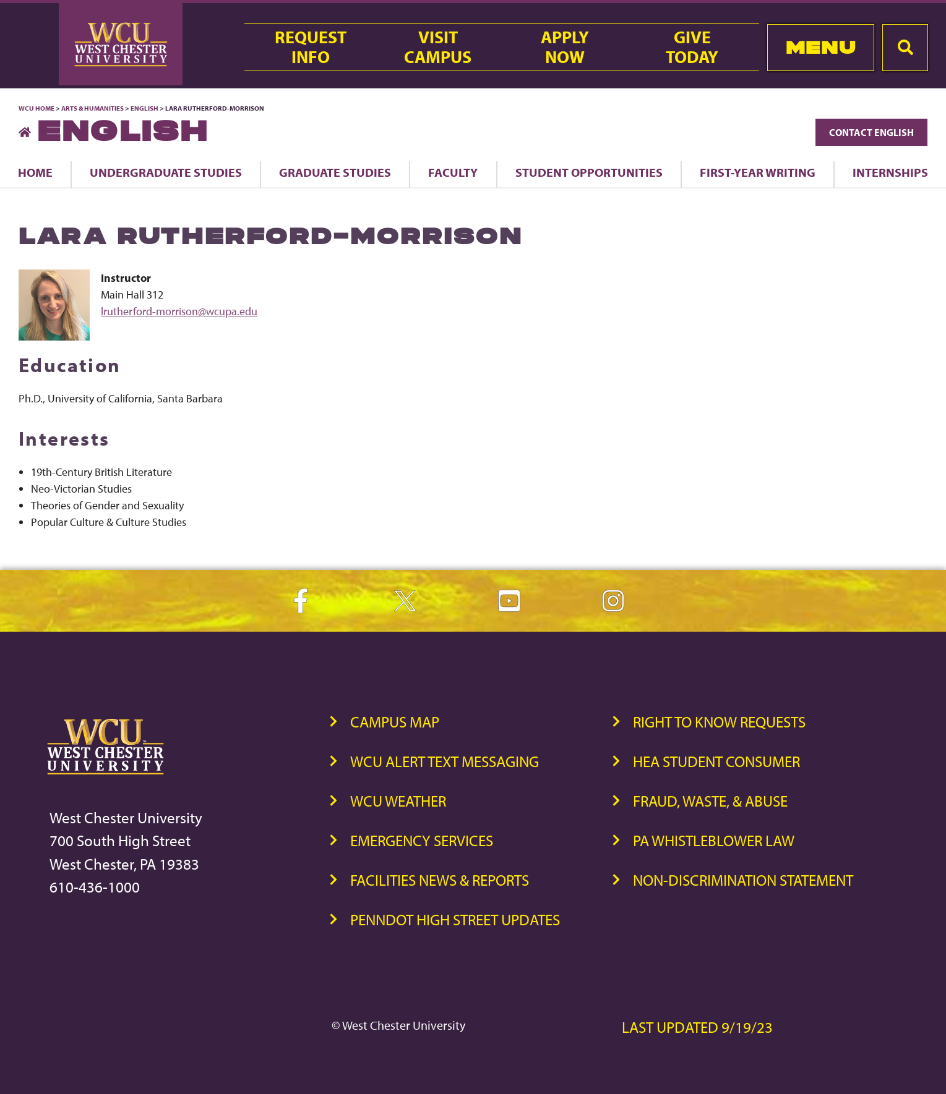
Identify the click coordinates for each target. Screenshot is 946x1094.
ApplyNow (565, 47)
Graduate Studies (335, 172)
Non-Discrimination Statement (743, 879)
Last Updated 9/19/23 (697, 1027)
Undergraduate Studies (166, 172)
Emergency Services (421, 840)
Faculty (453, 172)
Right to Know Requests (719, 721)
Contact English (871, 132)
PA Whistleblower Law (713, 840)
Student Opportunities (589, 172)
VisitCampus (437, 47)
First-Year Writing (757, 172)
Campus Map (394, 721)
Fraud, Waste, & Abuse (710, 800)
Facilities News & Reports (439, 879)
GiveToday (692, 47)
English (144, 108)
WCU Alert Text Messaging (444, 761)
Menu (821, 47)
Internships (890, 172)
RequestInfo (310, 47)
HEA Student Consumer (716, 761)
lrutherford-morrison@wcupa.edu (179, 311)
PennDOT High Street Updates (455, 919)
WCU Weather (398, 800)
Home (35, 172)
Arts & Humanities (92, 108)
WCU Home (36, 108)
